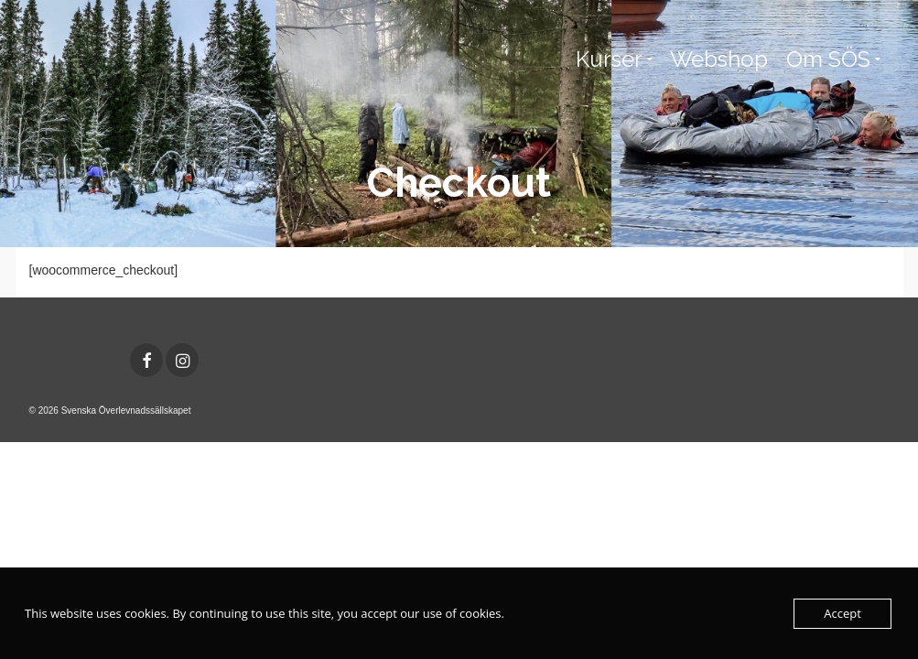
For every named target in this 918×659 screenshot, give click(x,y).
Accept (842, 613)
